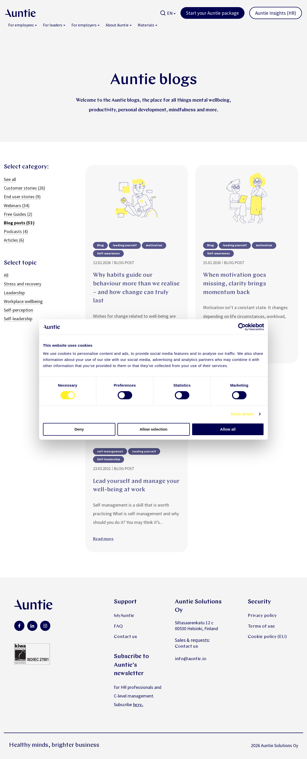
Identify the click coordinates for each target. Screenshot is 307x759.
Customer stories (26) (24, 194)
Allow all (228, 429)
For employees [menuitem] (21, 24)
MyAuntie (124, 615)
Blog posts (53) (19, 229)
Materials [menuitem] (146, 24)
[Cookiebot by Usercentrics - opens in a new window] (242, 327)
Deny (79, 429)
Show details (242, 414)
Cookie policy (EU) (267, 636)
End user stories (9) (22, 203)
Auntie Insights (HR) (275, 13)
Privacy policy (262, 615)
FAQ (118, 626)
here (137, 705)
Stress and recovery (22, 290)
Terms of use (261, 626)
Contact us (125, 636)
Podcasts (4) (16, 238)
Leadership (14, 299)
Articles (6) (14, 246)
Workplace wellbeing (23, 308)
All (6, 281)
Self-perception (18, 316)
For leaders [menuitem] (52, 24)
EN (170, 13)
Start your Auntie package (212, 13)
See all (10, 186)
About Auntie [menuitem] (117, 24)
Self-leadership (18, 325)
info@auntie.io (190, 659)
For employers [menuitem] (84, 24)
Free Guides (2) (18, 220)
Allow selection (153, 429)
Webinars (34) (16, 212)
